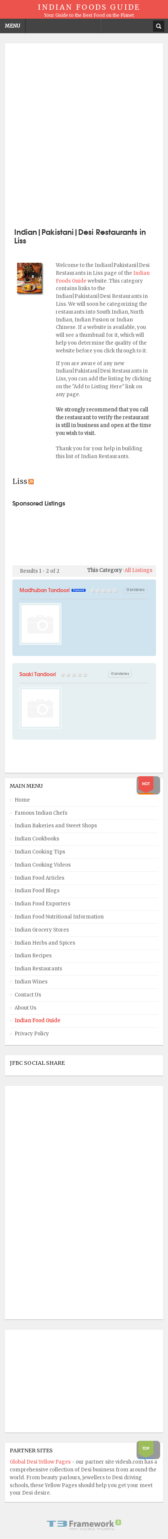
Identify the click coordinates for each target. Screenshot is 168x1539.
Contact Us (28, 995)
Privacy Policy (32, 1033)
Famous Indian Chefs (41, 813)
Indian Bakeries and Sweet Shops (56, 826)
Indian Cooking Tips (40, 852)
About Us (25, 1008)
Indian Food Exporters (42, 904)
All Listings (138, 570)
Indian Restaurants (38, 969)
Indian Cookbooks (37, 839)
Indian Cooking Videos (43, 865)
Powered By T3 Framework (84, 1524)
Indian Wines (31, 982)
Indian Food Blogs (37, 890)
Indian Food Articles (39, 878)
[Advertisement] (84, 134)
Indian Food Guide (37, 1020)
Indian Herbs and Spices (45, 943)
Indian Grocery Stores (42, 930)
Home (22, 800)
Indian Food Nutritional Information (59, 917)
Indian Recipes (33, 955)
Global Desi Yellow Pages (41, 1462)
